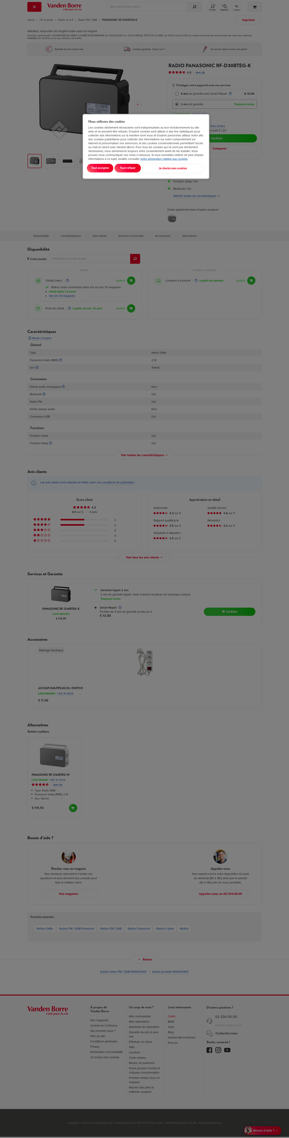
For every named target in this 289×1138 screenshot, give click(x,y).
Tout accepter (104, 168)
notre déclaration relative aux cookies (164, 159)
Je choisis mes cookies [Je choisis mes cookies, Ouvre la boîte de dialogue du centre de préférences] (184, 168)
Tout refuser (138, 168)
